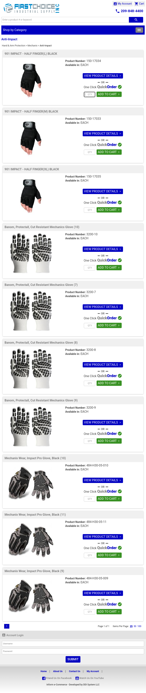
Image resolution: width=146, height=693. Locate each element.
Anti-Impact (46, 45)
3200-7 (91, 292)
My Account (122, 4)
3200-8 (91, 350)
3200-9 (91, 407)
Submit (73, 659)
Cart (139, 4)
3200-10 (92, 234)
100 (139, 626)
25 (131, 626)
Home (43, 671)
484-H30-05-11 (96, 522)
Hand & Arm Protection (13, 45)
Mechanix (32, 45)
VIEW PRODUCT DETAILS (103, 76)
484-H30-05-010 (97, 465)
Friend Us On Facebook (56, 678)
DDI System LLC (91, 684)
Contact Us (74, 671)
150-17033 (93, 119)
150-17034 (93, 61)
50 (135, 626)
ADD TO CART (109, 94)
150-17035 (93, 176)
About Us (58, 671)
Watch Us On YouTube (89, 678)
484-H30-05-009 (97, 578)
